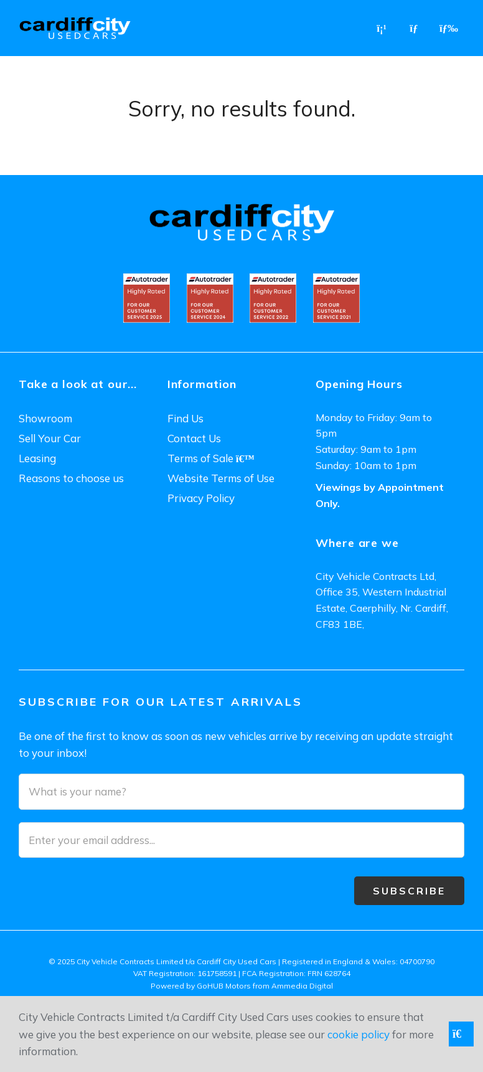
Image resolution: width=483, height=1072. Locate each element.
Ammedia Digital (302, 985)
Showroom (45, 418)
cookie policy (358, 1034)
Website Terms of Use (220, 478)
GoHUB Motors (224, 985)
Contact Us (194, 438)
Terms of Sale (211, 458)
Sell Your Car (50, 438)
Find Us (185, 418)
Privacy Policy (201, 498)
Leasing (37, 458)
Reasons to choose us (71, 478)
